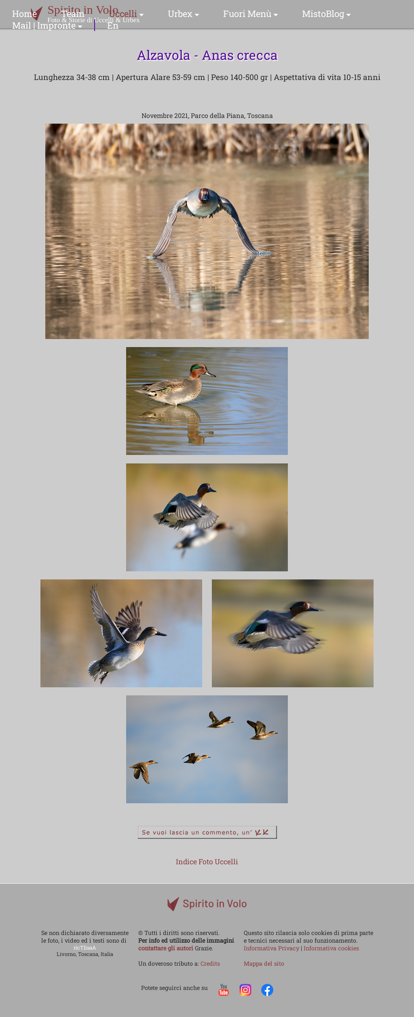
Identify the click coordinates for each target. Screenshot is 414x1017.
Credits (210, 963)
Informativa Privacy (272, 948)
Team (72, 13)
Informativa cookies (331, 948)
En (112, 25)
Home (24, 13)
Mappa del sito (264, 963)
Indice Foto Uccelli (207, 861)
